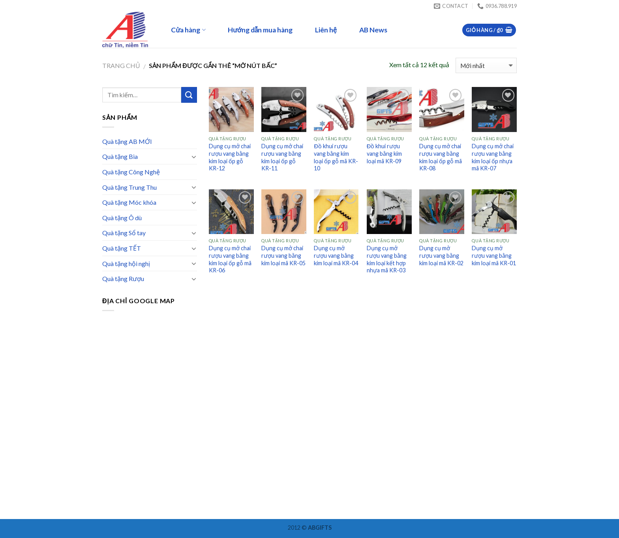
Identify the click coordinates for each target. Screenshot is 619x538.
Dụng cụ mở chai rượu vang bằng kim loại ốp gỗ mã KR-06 (230, 259)
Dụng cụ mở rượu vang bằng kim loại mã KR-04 (336, 255)
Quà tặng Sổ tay (124, 232)
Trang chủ (121, 65)
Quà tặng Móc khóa (129, 202)
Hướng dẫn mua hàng (260, 30)
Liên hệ (326, 30)
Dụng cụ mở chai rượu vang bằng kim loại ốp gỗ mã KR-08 (440, 157)
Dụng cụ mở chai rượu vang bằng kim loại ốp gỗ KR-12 (230, 157)
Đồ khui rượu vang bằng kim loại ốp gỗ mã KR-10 (336, 157)
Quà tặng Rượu (123, 278)
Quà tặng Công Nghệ (131, 172)
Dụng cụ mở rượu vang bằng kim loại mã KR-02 (441, 255)
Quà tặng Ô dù (122, 217)
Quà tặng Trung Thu (129, 187)
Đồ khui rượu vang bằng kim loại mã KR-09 (384, 153)
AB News (373, 30)
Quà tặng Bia (120, 156)
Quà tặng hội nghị (126, 263)
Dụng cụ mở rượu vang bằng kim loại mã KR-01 (494, 255)
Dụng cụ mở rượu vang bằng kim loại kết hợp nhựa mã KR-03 (387, 259)
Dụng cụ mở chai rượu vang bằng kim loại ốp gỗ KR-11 (282, 157)
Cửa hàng (188, 30)
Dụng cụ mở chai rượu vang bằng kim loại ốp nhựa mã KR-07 (493, 157)
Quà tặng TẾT (121, 248)
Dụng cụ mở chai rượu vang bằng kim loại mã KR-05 (283, 255)
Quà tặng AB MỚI (127, 141)
